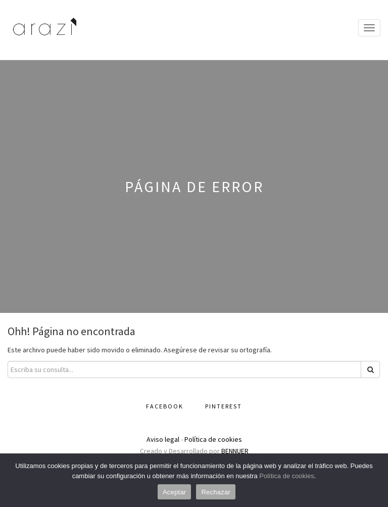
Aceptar (174, 492)
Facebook (164, 406)
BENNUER (235, 450)
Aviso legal (163, 439)
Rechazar (215, 492)
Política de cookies (213, 439)
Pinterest (223, 406)
